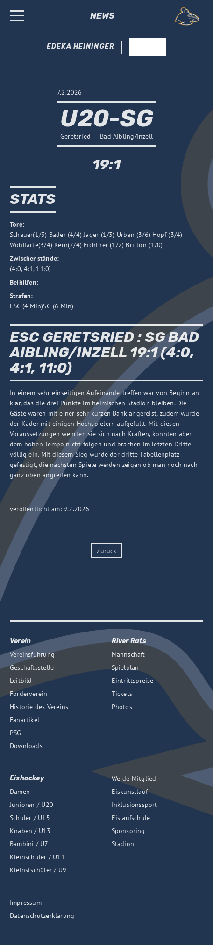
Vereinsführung (32, 654)
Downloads (26, 746)
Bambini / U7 (29, 844)
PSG (15, 733)
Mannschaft (128, 654)
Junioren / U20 (31, 804)
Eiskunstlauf (130, 791)
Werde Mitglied (134, 778)
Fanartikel (24, 720)
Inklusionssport (134, 804)
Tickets (122, 693)
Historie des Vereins (39, 706)
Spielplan (125, 667)
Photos (122, 706)
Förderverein (29, 693)
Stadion (123, 844)
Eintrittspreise (133, 680)
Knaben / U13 (30, 831)
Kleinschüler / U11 (37, 857)
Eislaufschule (131, 817)
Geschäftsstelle (32, 667)
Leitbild (21, 680)
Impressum (26, 902)
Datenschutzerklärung (42, 915)
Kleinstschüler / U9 (38, 870)
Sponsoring (128, 831)
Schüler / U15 (30, 817)
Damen (20, 791)
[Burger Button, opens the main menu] (17, 16)
